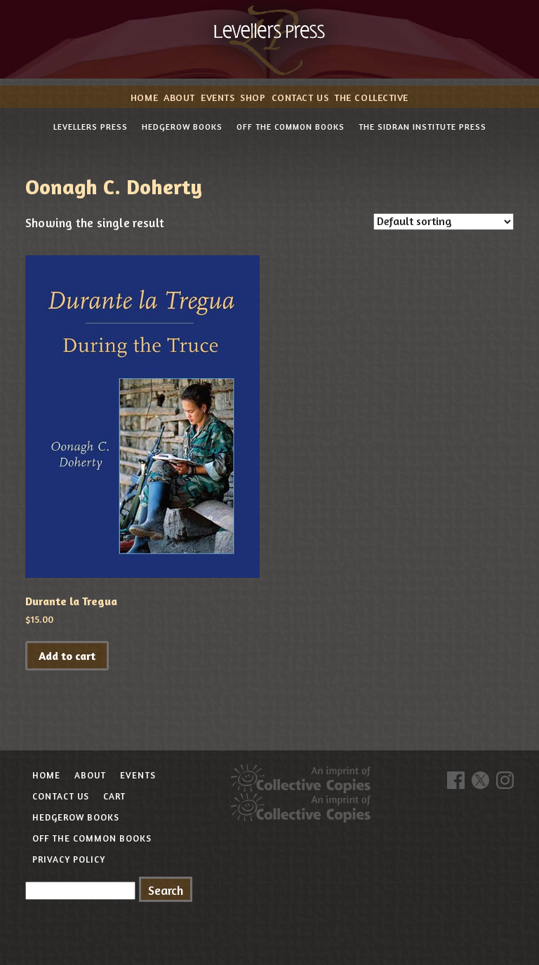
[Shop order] (443, 221)
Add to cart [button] (67, 656)
